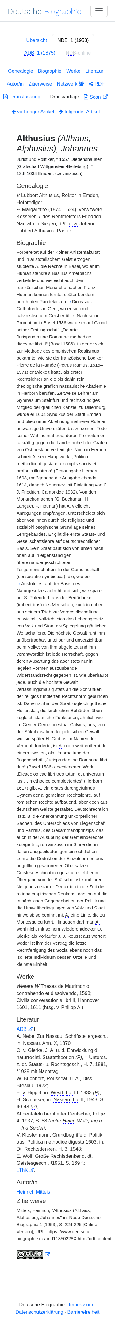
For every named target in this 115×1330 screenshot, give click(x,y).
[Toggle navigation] (99, 11)
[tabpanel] (57, 665)
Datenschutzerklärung (39, 1312)
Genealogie (20, 71)
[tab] (73, 40)
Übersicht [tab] (36, 40)
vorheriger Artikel (33, 111)
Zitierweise (40, 83)
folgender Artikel (79, 111)
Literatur (94, 71)
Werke (73, 71)
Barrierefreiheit (83, 1312)
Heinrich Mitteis (33, 1192)
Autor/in (15, 83)
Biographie (50, 71)
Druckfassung (21, 96)
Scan (93, 97)
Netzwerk (70, 83)
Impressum (81, 1304)
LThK (22, 1170)
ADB (22, 1029)
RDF (97, 83)
